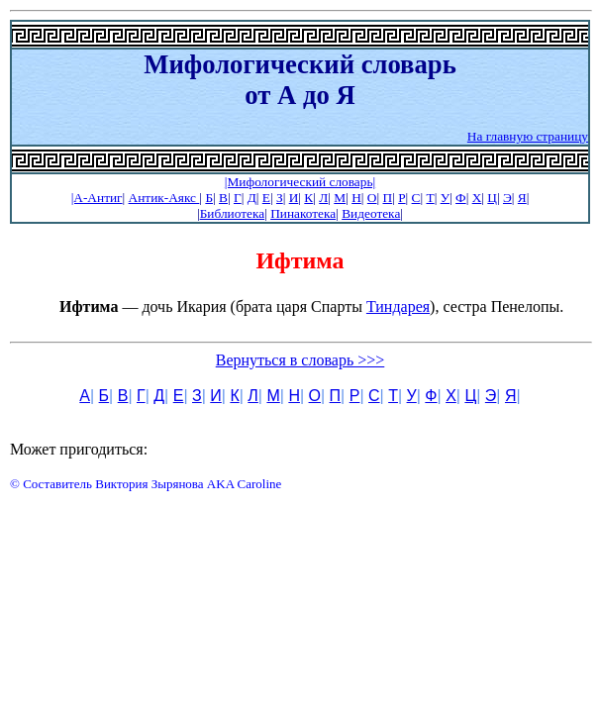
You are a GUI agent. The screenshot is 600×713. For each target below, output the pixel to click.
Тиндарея (398, 306)
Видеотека (371, 213)
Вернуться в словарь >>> (300, 360)
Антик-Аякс (164, 197)
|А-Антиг (97, 197)
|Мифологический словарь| (300, 181)
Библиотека (232, 213)
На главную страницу (527, 136)
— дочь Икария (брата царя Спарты (212, 306)
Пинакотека (303, 213)
